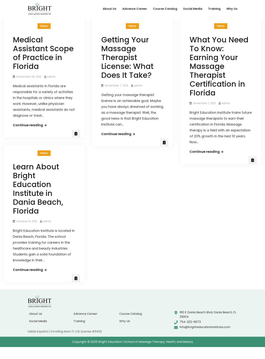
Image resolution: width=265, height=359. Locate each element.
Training (214, 9)
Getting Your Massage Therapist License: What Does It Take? (127, 57)
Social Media (192, 9)
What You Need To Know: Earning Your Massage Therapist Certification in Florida (219, 66)
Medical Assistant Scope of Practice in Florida (43, 53)
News (44, 26)
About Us (109, 9)
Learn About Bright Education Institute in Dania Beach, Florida (38, 188)
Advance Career (134, 9)
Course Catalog (165, 9)
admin (51, 77)
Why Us (231, 9)
